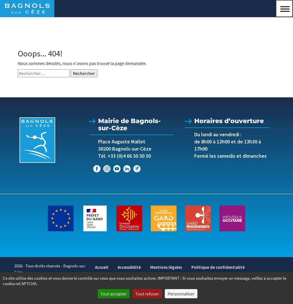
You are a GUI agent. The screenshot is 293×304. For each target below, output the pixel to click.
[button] (284, 8)
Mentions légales (166, 267)
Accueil (101, 267)
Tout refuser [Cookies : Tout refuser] (147, 294)
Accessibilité (129, 267)
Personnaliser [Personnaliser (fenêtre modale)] (181, 294)
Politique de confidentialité (218, 267)
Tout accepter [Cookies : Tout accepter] (113, 294)
